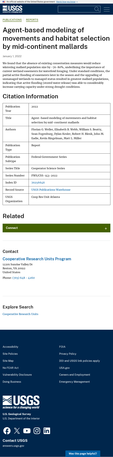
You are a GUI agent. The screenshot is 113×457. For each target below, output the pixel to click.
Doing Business (12, 381)
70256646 (38, 182)
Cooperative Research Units (20, 314)
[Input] (79, 9)
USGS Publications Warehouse (50, 189)
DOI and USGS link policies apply (79, 360)
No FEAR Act (10, 367)
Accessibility (10, 346)
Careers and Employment (74, 374)
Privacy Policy (67, 353)
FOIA (62, 346)
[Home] (12, 12)
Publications (12, 19)
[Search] (97, 9)
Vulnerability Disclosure (17, 374)
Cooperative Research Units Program (37, 259)
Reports (32, 19)
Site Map (8, 360)
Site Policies (10, 353)
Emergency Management (74, 381)
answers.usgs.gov (13, 445)
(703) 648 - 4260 (23, 277)
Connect (12, 228)
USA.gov (64, 367)
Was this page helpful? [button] (83, 453)
